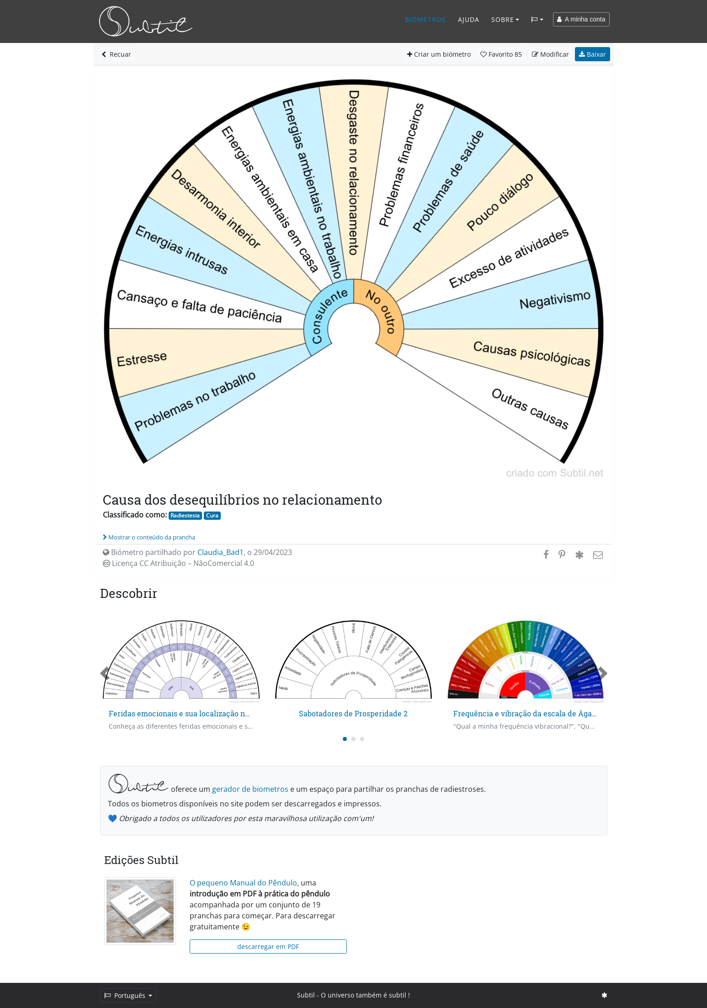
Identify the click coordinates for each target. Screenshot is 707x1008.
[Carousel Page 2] (353, 739)
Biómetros (425, 19)
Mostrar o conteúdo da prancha (149, 537)
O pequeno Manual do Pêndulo (243, 883)
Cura (212, 515)
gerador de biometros (250, 789)
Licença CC (178, 563)
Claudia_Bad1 (220, 552)
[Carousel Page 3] (362, 739)
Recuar (116, 54)
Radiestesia (185, 515)
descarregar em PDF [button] (268, 946)
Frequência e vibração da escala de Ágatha (528, 713)
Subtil (306, 995)
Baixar (592, 54)
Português (125, 995)
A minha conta (581, 19)
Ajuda (468, 19)
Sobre (502, 19)
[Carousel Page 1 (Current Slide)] (345, 739)
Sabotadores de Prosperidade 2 (353, 713)
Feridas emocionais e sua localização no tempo (191, 713)
